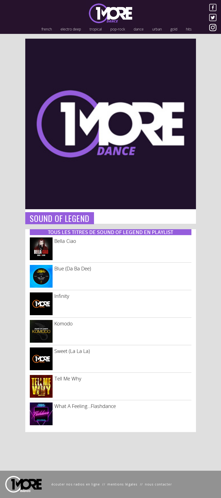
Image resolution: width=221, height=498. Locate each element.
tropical (96, 29)
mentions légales (122, 484)
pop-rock (117, 29)
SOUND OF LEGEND (59, 218)
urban (157, 29)
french (46, 29)
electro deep (71, 29)
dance (139, 29)
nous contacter (158, 484)
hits (189, 29)
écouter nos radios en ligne (75, 484)
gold (173, 29)
